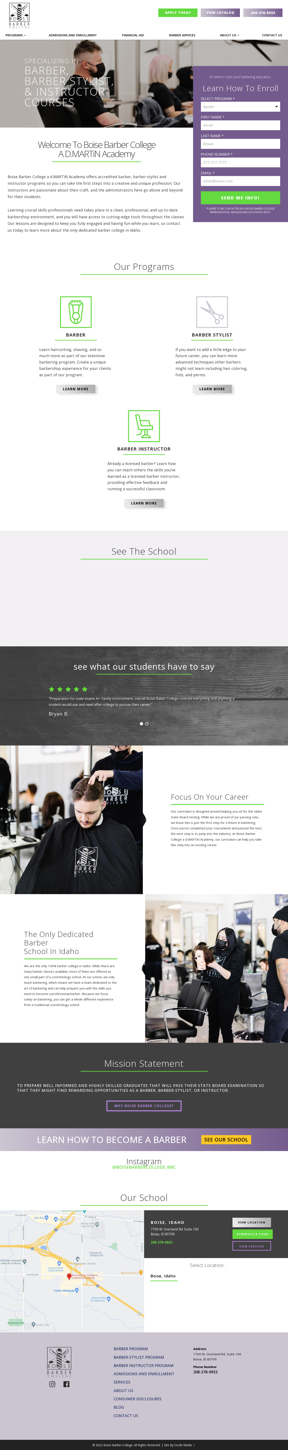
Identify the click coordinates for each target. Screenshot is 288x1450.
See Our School (226, 1139)
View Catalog (220, 12)
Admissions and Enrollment (73, 35)
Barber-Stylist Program (139, 1357)
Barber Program (131, 1348)
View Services (251, 1246)
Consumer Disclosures (137, 1398)
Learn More (76, 389)
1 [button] (141, 723)
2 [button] (146, 723)
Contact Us (272, 35)
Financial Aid (133, 35)
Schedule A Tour (253, 1234)
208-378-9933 (162, 1242)
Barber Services (182, 35)
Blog (119, 1407)
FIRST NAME (212, 117)
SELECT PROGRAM (218, 98)
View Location (252, 1222)
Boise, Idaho (163, 1275)
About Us (228, 35)
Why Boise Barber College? (144, 1105)
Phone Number (216, 154)
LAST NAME (212, 135)
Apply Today (178, 12)
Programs (14, 35)
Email (207, 173)
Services (122, 1382)
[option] (144, 700)
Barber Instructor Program (144, 1365)
